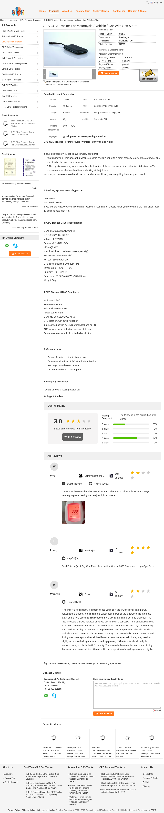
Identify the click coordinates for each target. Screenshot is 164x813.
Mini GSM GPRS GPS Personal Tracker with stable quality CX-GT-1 (118, 790)
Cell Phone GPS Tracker (12, 58)
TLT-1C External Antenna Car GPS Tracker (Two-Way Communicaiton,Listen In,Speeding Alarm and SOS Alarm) (44, 785)
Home (42, 11)
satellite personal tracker (81, 663)
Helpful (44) (73, 558)
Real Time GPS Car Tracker (14, 31)
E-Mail (146, 782)
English (158, 2)
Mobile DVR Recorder (11, 80)
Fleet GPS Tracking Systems (14, 107)
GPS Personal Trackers (30, 20)
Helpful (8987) (101, 483)
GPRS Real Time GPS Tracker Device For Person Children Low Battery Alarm (52, 752)
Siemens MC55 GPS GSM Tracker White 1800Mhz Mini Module (23, 123)
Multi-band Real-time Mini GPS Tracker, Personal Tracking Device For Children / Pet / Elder (80, 789)
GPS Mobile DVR (9, 91)
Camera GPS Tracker (11, 101)
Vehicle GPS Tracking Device (14, 63)
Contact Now (110, 73)
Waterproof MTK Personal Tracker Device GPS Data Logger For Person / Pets (76, 753)
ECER (153, 810)
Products (54, 11)
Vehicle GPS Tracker (11, 69)
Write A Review (72, 437)
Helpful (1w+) (74, 602)
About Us (67, 11)
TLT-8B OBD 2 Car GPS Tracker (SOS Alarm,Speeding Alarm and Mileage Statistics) (42, 776)
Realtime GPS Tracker (11, 74)
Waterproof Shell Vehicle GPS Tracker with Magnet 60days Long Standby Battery (80, 801)
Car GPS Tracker (9, 96)
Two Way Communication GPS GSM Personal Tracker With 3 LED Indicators (102, 752)
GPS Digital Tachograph (12, 47)
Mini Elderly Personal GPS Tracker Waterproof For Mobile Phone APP (150, 752)
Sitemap (146, 786)
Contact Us (119, 11)
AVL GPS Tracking (10, 85)
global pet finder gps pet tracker (107, 663)
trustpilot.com (74, 483)
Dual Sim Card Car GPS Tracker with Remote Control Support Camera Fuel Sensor (81, 778)
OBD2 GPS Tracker (10, 53)
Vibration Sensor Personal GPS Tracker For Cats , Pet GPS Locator (126, 752)
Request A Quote (137, 11)
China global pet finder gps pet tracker (38, 810)
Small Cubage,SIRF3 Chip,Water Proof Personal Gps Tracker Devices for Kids (118, 784)
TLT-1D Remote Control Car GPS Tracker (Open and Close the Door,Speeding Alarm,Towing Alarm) (44, 794)
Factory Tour (83, 11)
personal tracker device (59, 663)
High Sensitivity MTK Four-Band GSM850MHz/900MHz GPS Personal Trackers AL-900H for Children (117, 776)
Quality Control (101, 11)
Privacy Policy (14, 810)
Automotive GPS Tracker (12, 36)
